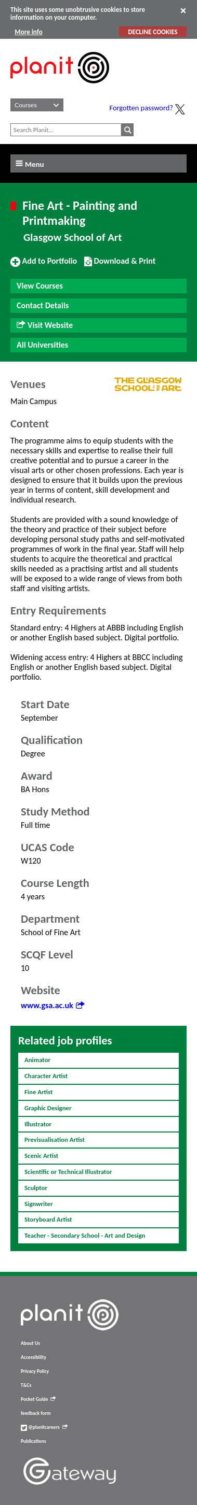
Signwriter (38, 1204)
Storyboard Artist (48, 1219)
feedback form (36, 1413)
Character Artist (46, 1076)
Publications (33, 1441)
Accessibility (33, 1357)
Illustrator (37, 1124)
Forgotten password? (141, 107)
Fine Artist (38, 1092)
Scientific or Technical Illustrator (68, 1172)
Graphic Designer (48, 1108)
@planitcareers (44, 1427)
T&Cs (26, 1385)
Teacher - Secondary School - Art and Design (84, 1235)
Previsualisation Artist (54, 1139)
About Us (30, 1343)
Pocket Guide (38, 1399)
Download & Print (119, 265)
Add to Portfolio (43, 265)
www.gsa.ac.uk (52, 1005)
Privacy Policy (35, 1371)
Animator (37, 1060)
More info (28, 32)
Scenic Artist (41, 1155)
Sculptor (35, 1188)
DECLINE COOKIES (152, 32)
